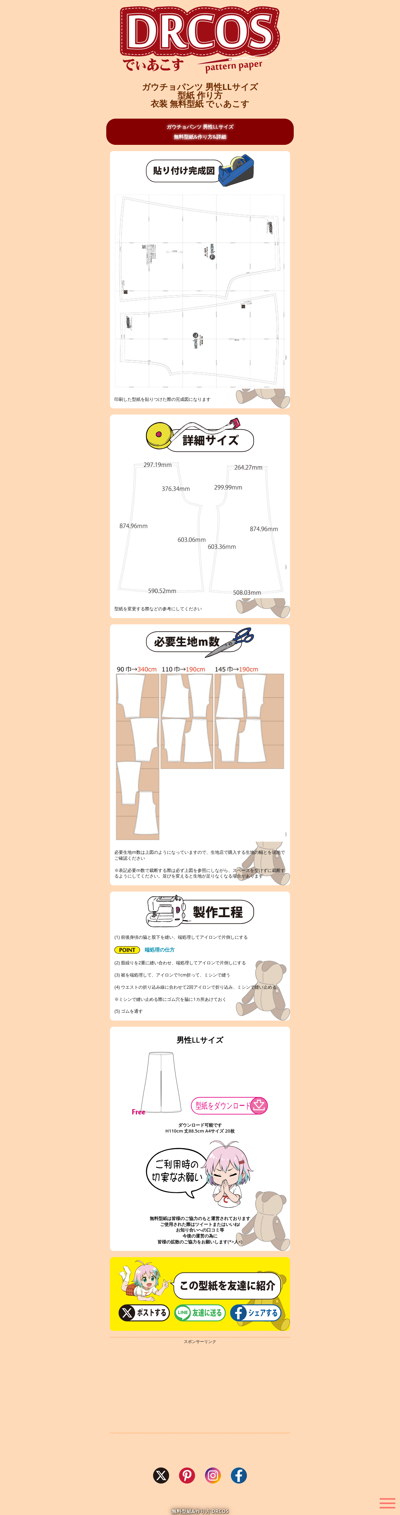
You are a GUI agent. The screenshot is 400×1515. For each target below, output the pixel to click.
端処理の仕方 (144, 950)
